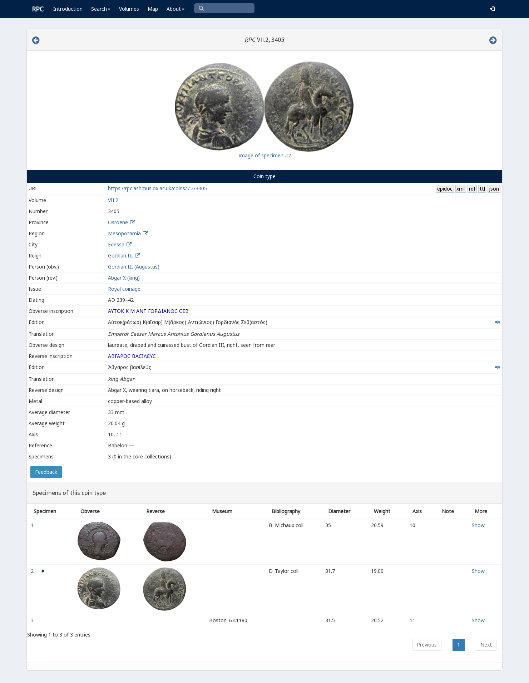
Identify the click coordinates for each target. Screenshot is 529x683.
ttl (482, 188)
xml (460, 188)
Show (478, 525)
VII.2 (113, 200)
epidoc (445, 188)
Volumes (129, 8)
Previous (427, 644)
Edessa (116, 244)
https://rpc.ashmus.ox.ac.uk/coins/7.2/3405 (157, 188)
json (494, 188)
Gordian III (120, 255)
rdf (472, 188)
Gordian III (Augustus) (133, 266)
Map (153, 8)
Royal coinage (124, 288)
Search (100, 8)
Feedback (46, 471)
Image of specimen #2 (264, 155)
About (175, 8)
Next (486, 644)
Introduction (68, 8)
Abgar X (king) (124, 277)
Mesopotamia (124, 233)
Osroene (118, 222)
